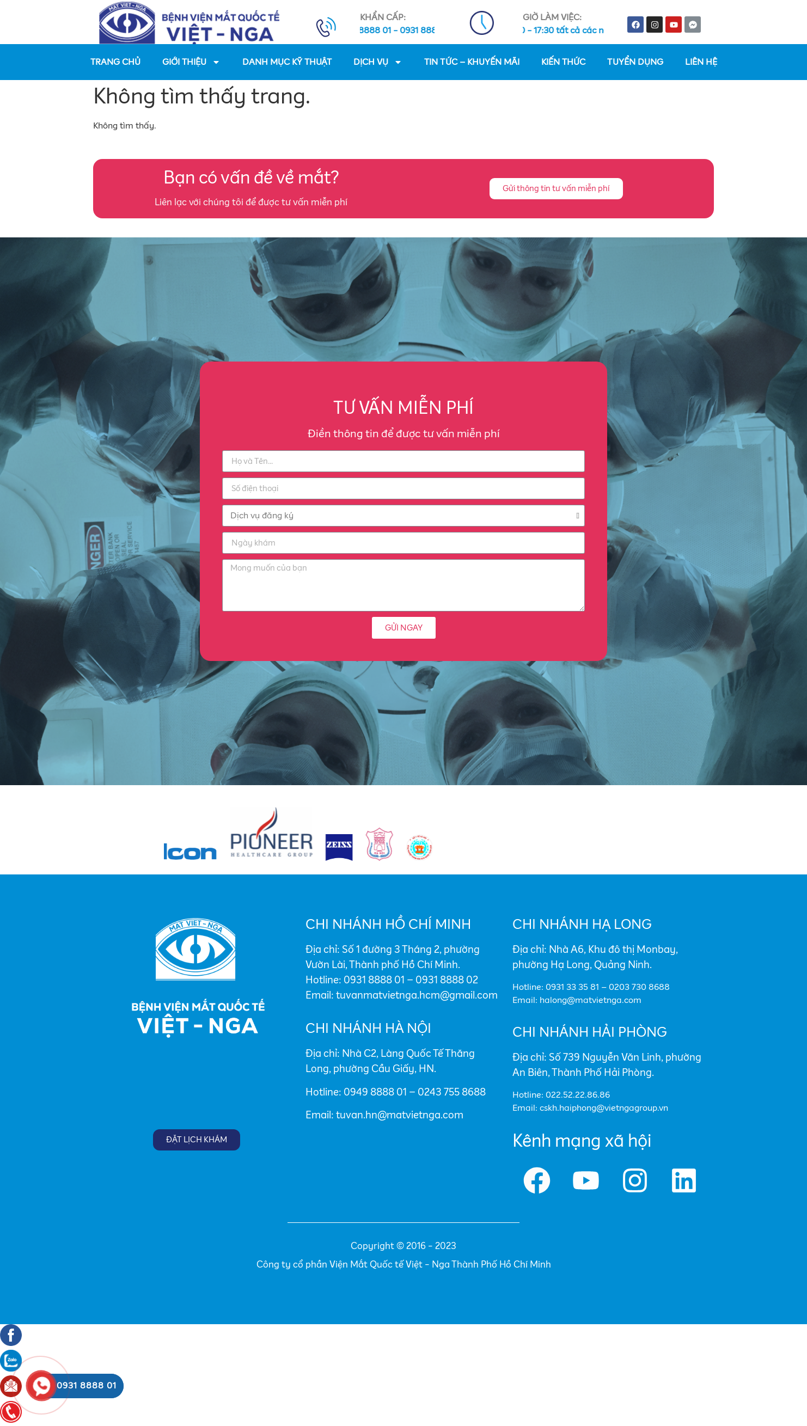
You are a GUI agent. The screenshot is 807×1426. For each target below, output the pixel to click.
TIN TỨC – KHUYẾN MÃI (471, 62)
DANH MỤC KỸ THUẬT (287, 62)
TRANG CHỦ (115, 62)
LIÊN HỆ (701, 62)
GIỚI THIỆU (191, 62)
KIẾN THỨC (563, 62)
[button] (556, 188)
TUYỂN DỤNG (635, 62)
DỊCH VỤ (377, 62)
